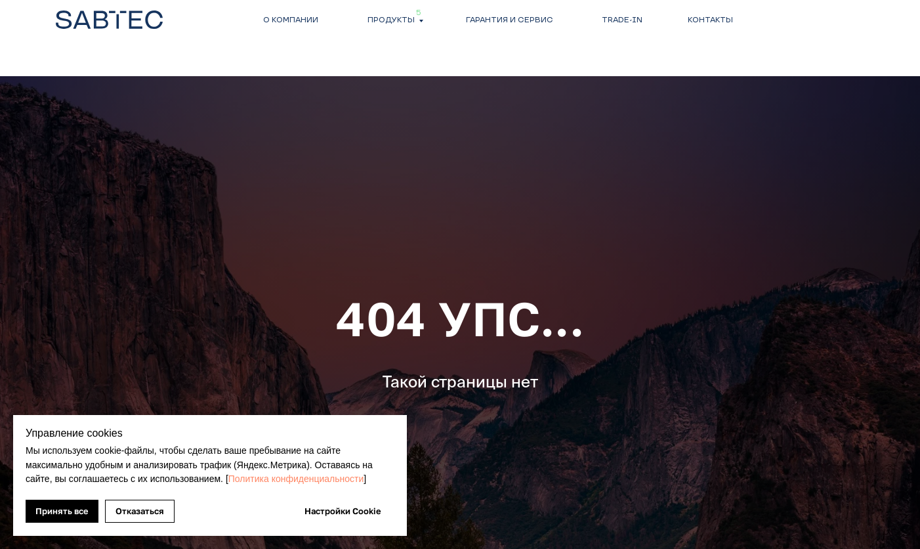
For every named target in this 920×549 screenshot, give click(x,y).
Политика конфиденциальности (296, 478)
